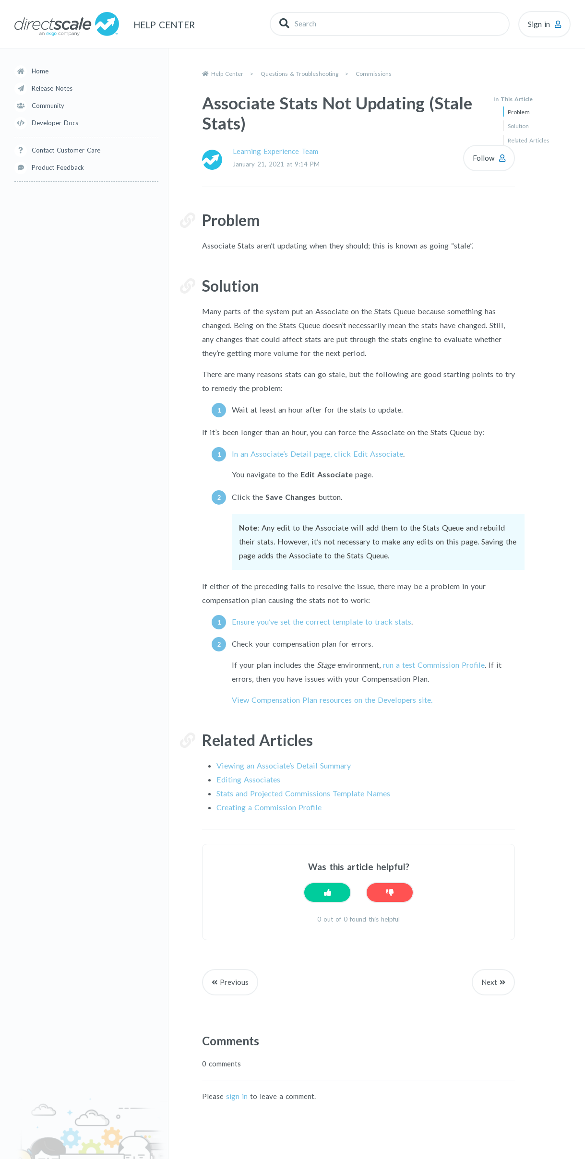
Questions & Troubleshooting (299, 73)
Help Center (227, 73)
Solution (518, 126)
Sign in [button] (539, 24)
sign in (237, 1096)
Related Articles (528, 140)
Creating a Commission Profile (269, 807)
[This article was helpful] (327, 892)
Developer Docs (55, 123)
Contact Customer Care (66, 150)
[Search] (390, 24)
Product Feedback (58, 167)
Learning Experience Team (275, 151)
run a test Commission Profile (434, 664)
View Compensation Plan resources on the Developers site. (332, 699)
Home (40, 71)
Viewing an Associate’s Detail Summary (283, 765)
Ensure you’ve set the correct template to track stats (321, 621)
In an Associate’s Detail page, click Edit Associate (317, 453)
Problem (519, 112)
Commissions (374, 73)
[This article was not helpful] (390, 892)
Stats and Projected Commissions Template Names (303, 793)
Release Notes (52, 88)
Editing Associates (248, 779)
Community (48, 105)
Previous (234, 982)
